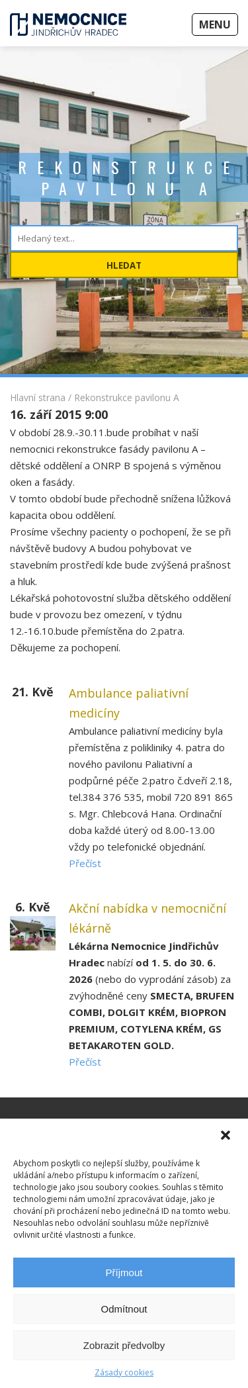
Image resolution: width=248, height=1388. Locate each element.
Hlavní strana (37, 397)
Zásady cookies (124, 1372)
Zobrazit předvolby (124, 1345)
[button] (227, 1136)
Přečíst (85, 863)
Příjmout (124, 1272)
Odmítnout (124, 1309)
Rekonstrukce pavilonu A (126, 397)
